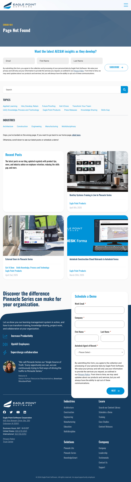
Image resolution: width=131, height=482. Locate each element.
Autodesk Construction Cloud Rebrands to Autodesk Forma (94, 259)
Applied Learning (10, 106)
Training (102, 417)
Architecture (8, 126)
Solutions (69, 442)
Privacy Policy (79, 71)
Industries (69, 401)
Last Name (106, 332)
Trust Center (8, 441)
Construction (22, 126)
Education (67, 427)
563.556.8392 (20, 434)
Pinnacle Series (70, 453)
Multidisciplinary (69, 126)
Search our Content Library (109, 408)
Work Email (80, 304)
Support (102, 468)
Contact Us (103, 463)
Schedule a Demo (105, 412)
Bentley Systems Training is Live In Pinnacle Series (91, 195)
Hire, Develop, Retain (29, 106)
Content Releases (106, 427)
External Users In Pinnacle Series (19, 259)
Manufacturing (51, 126)
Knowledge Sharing (89, 110)
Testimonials (104, 458)
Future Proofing (48, 106)
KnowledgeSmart (70, 458)
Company (79, 318)
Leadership (103, 453)
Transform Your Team (81, 106)
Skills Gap (105, 110)
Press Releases (70, 110)
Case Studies (104, 422)
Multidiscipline (69, 432)
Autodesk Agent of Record (86, 346)
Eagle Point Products (51, 110)
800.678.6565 (21, 431)
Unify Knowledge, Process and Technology (21, 110)
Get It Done (64, 106)
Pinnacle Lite (69, 448)
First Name (80, 332)
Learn (102, 401)
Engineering (37, 126)
